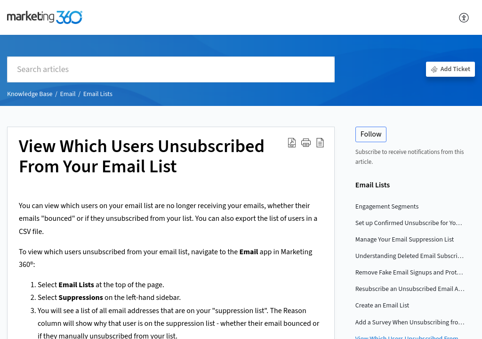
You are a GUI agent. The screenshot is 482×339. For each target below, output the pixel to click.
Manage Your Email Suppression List (404, 239)
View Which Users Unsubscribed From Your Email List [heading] (142, 157)
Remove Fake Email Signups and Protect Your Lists (410, 272)
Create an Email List (382, 305)
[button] (464, 17)
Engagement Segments (386, 206)
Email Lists (97, 94)
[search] (171, 69)
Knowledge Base (29, 94)
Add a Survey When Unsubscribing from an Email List (410, 322)
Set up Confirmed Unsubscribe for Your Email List (410, 223)
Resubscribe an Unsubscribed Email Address (410, 289)
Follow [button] (371, 134)
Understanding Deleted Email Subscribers (410, 256)
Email (67, 94)
